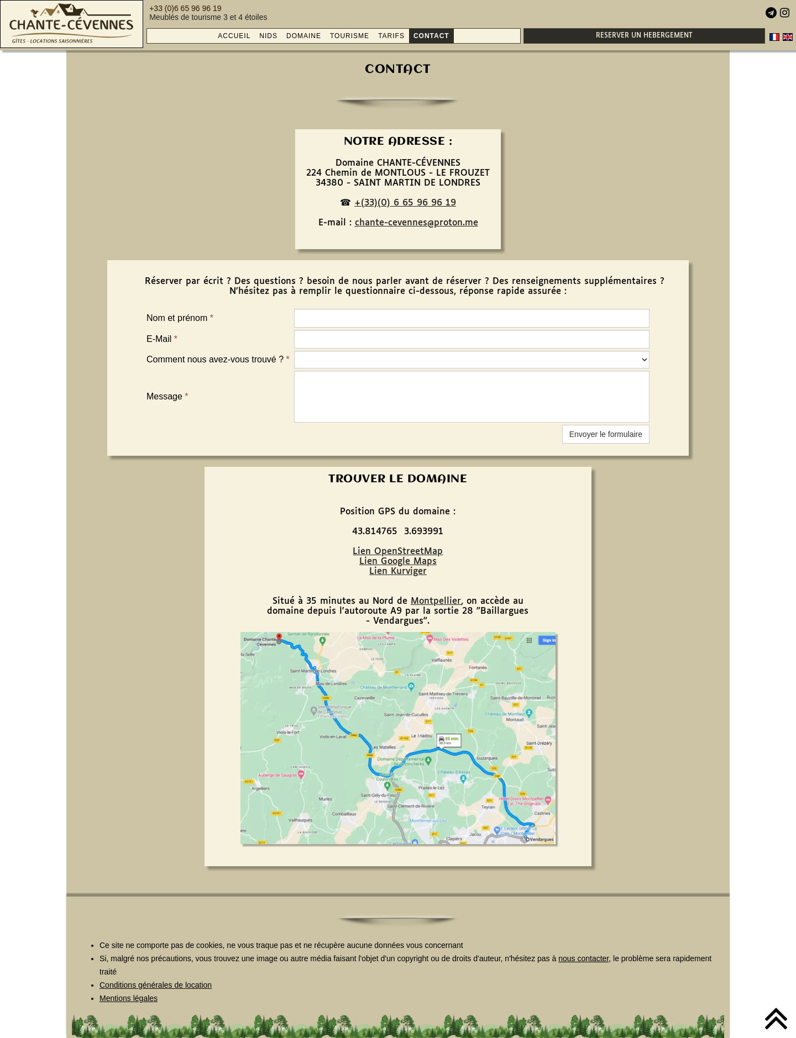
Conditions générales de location (156, 985)
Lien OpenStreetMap (398, 551)
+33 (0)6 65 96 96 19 (185, 8)
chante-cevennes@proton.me (416, 223)
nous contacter (583, 958)
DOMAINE (303, 36)
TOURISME (349, 36)
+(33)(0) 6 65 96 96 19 (405, 203)
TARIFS (391, 36)
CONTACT (431, 36)
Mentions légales (129, 998)
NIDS (268, 36)
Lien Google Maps (398, 561)
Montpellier (436, 601)
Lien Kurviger (398, 571)
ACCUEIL (234, 36)
